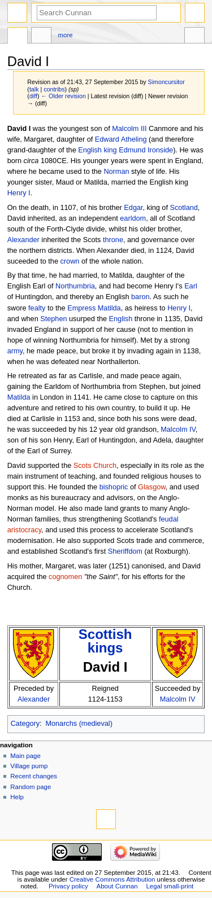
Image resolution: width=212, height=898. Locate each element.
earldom (133, 218)
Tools (194, 37)
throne (113, 240)
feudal (169, 519)
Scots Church (94, 466)
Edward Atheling (121, 139)
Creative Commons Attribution (112, 879)
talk (34, 89)
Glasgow (152, 487)
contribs (54, 89)
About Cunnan (117, 886)
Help (17, 797)
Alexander (23, 240)
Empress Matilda (93, 308)
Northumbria (75, 286)
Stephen (53, 319)
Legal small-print (170, 886)
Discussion (41, 37)
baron (140, 297)
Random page (30, 786)
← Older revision (63, 96)
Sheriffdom (125, 551)
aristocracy (24, 530)
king (109, 150)
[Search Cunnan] (97, 12)
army (15, 351)
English (90, 150)
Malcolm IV (178, 429)
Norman (116, 172)
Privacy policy (68, 886)
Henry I (19, 193)
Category (25, 724)
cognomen (65, 577)
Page (17, 37)
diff (33, 96)
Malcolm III (129, 129)
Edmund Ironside (146, 150)
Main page (25, 755)
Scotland (183, 208)
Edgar (133, 208)
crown (70, 261)
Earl (190, 286)
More (65, 35)
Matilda (19, 397)
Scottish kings (105, 641)
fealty (36, 308)
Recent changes (33, 776)
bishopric (113, 487)
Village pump (28, 766)
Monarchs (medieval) (78, 724)
